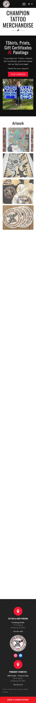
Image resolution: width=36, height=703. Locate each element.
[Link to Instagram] (29, 3)
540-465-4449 (18, 631)
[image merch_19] (19, 166)
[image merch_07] (19, 140)
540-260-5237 (18, 685)
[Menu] (23, 4)
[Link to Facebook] (31, 3)
